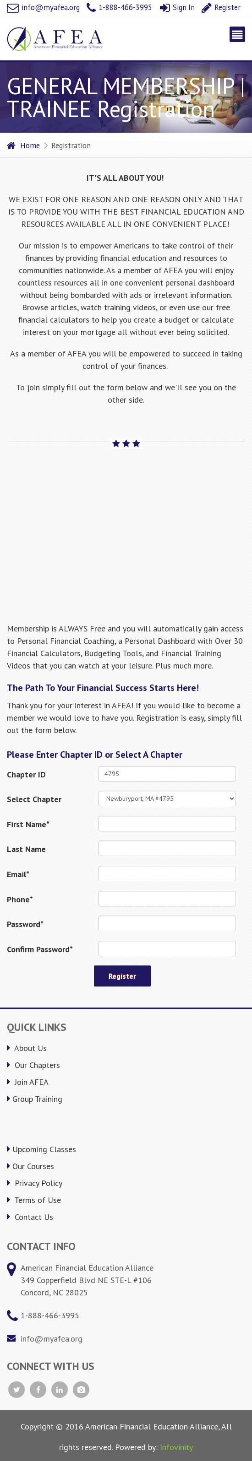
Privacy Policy (34, 1183)
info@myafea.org (43, 7)
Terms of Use (34, 1200)
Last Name (26, 849)
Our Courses (30, 1166)
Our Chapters (33, 1065)
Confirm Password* (40, 949)
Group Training (34, 1099)
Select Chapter (34, 799)
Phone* (20, 899)
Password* (25, 924)
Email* (18, 874)
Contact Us (30, 1217)
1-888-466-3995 (119, 7)
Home (23, 145)
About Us (27, 1048)
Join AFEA (28, 1082)
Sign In (177, 7)
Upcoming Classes (41, 1149)
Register (221, 7)
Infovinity (176, 1447)
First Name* (28, 824)
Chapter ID (26, 774)
